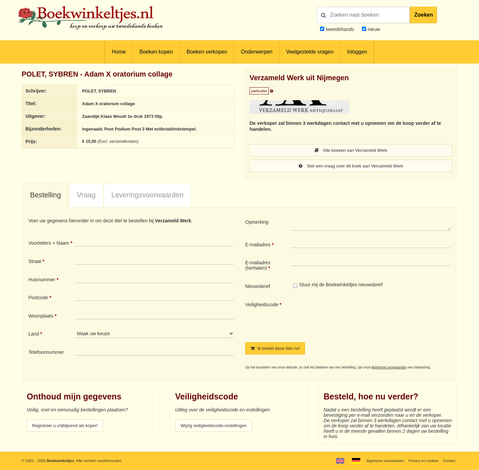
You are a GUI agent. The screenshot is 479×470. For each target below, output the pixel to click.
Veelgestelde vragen (309, 52)
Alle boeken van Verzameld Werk (351, 150)
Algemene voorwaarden (389, 368)
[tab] (46, 196)
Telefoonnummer (46, 352)
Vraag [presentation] (86, 196)
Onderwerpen (256, 52)
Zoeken (423, 15)
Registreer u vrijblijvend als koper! (67, 426)
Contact (448, 461)
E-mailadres (257, 245)
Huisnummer (41, 280)
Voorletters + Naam (48, 243)
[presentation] (347, 317)
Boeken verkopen (207, 52)
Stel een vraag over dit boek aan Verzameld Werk (350, 166)
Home (119, 52)
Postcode (38, 298)
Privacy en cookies (422, 461)
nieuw (373, 29)
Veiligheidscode (261, 305)
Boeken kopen (156, 52)
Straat (34, 262)
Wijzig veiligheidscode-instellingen (216, 426)
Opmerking (256, 222)
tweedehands (340, 29)
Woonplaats (40, 316)
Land (33, 334)
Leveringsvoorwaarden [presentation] (147, 196)
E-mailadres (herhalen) (257, 266)
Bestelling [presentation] (45, 196)
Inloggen (357, 52)
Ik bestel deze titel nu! (277, 349)
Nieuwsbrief (257, 287)
